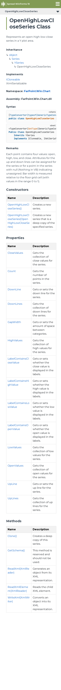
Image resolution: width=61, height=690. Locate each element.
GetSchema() (16, 550)
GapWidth (14, 322)
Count (12, 271)
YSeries (19, 62)
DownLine (14, 289)
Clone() (12, 536)
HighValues (15, 340)
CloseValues (15, 252)
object (13, 54)
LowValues (14, 447)
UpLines (13, 498)
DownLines (15, 303)
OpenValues (15, 465)
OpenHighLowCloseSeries (21, 11)
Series (16, 58)
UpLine (12, 483)
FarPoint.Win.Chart (37, 91)
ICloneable (13, 79)
